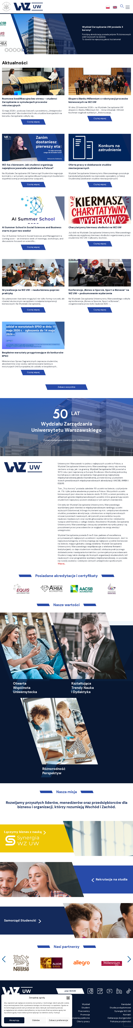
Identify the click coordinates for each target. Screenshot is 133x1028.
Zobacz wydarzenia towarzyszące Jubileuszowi (66, 440)
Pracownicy (84, 1011)
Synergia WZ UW (122, 1011)
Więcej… (62, 563)
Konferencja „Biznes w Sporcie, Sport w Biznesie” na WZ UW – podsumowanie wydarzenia (99, 291)
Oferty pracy (83, 1021)
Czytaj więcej (33, 122)
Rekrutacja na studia (109, 879)
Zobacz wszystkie (66, 387)
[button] (68, 997)
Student (86, 1007)
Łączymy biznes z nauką (23, 832)
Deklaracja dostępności (119, 1018)
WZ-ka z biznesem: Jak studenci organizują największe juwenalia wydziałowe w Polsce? (27, 166)
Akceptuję (14, 1020)
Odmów (36, 1020)
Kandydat (126, 1004)
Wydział (86, 1004)
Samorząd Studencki (23, 920)
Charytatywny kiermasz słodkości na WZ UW (95, 227)
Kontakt (127, 1014)
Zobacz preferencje (58, 1020)
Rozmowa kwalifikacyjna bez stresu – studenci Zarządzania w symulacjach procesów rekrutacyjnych (29, 102)
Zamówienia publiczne (79, 1018)
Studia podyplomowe (120, 1007)
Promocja (85, 1014)
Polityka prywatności (120, 1021)
